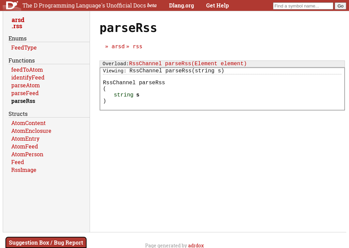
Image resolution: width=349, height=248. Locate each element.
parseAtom (25, 85)
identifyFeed (28, 77)
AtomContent (28, 122)
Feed (17, 161)
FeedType (24, 47)
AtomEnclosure (31, 130)
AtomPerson (27, 154)
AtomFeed (24, 146)
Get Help (217, 5)
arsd (118, 46)
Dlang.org (181, 5)
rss (137, 46)
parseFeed (25, 92)
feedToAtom (27, 69)
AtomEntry (25, 138)
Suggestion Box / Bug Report (46, 242)
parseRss (23, 100)
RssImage (23, 169)
